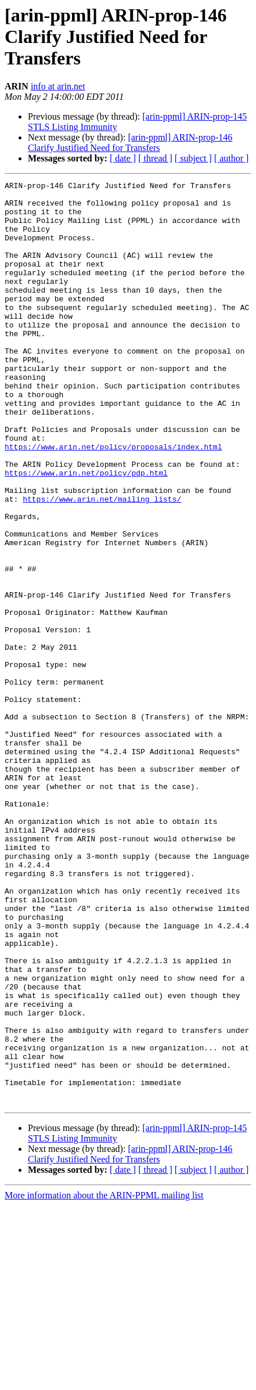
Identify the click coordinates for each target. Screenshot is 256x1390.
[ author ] (231, 158)
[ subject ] (193, 158)
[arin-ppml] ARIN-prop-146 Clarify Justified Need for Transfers (130, 142)
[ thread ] (155, 158)
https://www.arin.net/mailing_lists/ (102, 563)
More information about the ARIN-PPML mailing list (104, 1380)
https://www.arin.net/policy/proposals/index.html (113, 500)
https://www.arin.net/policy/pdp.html (86, 532)
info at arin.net (58, 86)
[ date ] (123, 158)
